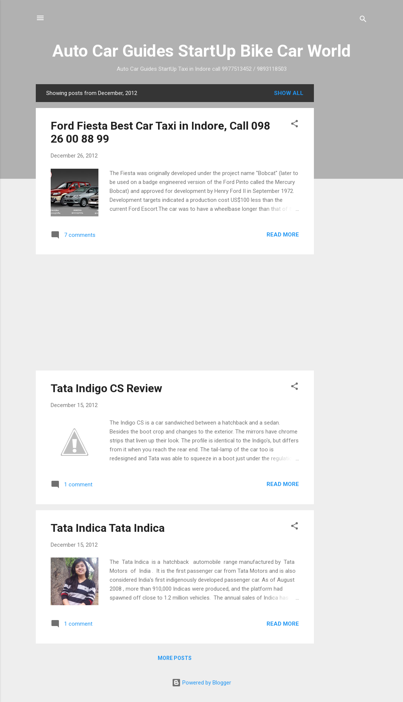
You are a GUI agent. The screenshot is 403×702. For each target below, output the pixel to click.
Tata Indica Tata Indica (108, 527)
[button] (294, 125)
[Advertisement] (344, 196)
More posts (175, 658)
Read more (283, 234)
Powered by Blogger (201, 682)
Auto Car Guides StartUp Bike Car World (201, 51)
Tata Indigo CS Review (106, 388)
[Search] (363, 20)
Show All (288, 93)
